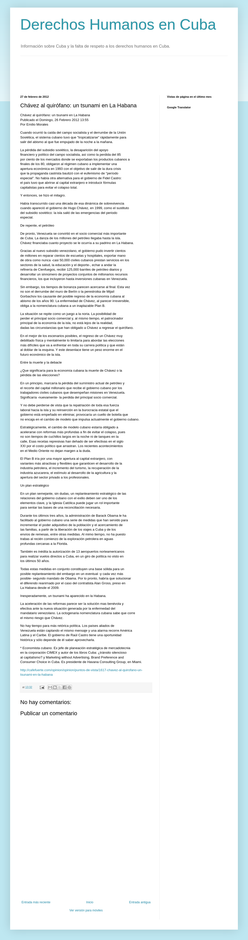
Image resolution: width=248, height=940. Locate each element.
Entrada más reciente (36, 902)
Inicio (89, 902)
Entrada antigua (140, 902)
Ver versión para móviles (85, 910)
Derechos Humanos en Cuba (118, 24)
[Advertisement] (112, 75)
